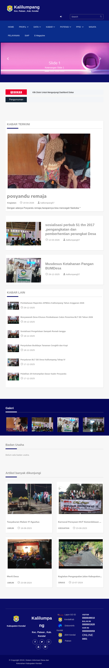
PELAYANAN (14, 35)
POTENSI (65, 27)
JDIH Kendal (66, 635)
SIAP (27, 35)
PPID (80, 27)
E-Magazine (39, 35)
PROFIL (24, 27)
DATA (37, 27)
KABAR (50, 27)
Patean (64, 641)
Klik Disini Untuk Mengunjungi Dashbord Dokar (53, 92)
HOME (11, 27)
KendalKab (65, 619)
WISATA (92, 27)
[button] (8, 58)
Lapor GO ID (66, 614)
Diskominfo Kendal (66, 627)
